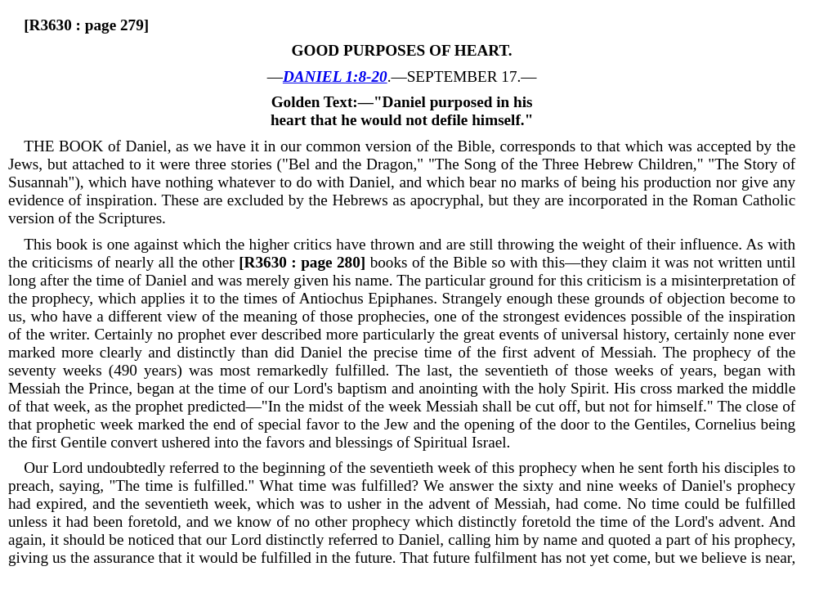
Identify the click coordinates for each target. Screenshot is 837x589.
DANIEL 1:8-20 (335, 76)
